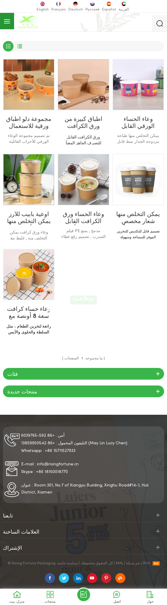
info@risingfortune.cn (58, 464)
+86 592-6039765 (38, 436)
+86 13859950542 (38, 443)
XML (119, 563)
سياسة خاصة (67, 563)
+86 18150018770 (52, 472)
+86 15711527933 (60, 451)
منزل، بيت (57, 310)
